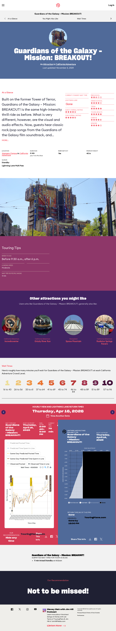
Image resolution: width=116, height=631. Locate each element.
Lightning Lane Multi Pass (13, 165)
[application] (29, 495)
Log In (111, 5)
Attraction (48, 64)
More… (5, 140)
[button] (111, 18)
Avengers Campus (9, 153)
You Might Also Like (50, 19)
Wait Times (81, 19)
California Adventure (66, 64)
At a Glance (12, 19)
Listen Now (57, 626)
